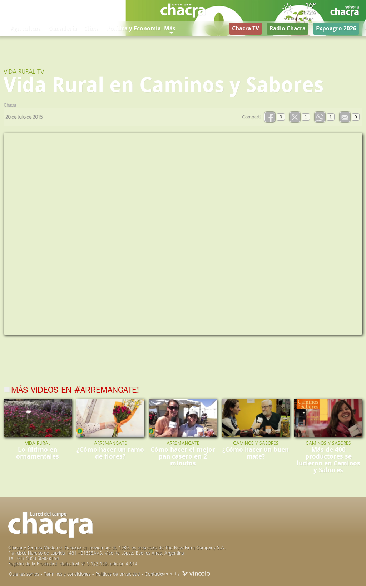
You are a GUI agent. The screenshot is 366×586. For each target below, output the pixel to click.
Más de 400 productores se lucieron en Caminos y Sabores (328, 460)
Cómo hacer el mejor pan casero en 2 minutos (182, 456)
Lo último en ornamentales (37, 453)
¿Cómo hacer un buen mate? (255, 453)
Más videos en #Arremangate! (75, 390)
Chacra (10, 105)
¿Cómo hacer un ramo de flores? (110, 453)
